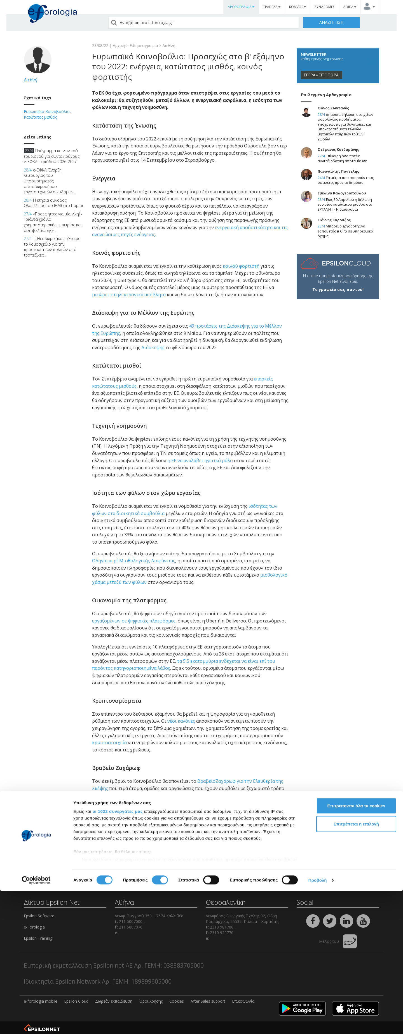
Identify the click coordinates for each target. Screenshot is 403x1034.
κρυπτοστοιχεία (109, 742)
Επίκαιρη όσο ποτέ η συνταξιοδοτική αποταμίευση (342, 158)
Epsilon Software (39, 915)
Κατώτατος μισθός (40, 117)
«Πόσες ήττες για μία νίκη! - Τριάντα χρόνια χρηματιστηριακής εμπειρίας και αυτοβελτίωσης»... (53, 222)
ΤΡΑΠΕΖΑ (271, 6)
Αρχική (119, 45)
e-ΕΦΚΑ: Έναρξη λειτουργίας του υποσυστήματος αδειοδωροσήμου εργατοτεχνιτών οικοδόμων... (50, 180)
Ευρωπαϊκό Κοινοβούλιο (47, 111)
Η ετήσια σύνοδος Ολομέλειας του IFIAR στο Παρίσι (53, 203)
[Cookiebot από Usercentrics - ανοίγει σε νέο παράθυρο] (36, 1023)
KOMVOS (297, 6)
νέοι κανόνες (181, 721)
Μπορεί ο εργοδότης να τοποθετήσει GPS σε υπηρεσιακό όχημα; (345, 231)
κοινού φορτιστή (241, 266)
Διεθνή (168, 45)
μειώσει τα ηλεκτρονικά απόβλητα (129, 295)
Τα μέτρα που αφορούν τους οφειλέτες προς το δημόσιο (346, 180)
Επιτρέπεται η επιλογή (356, 966)
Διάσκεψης (153, 347)
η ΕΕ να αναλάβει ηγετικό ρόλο (200, 460)
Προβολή (317, 1023)
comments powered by (119, 844)
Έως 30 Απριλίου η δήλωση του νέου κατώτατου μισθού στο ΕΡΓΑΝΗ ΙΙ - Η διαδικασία (345, 204)
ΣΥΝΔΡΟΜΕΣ (325, 6)
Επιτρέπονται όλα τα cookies (356, 948)
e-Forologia (34, 927)
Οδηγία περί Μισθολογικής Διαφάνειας (133, 561)
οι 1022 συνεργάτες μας (118, 954)
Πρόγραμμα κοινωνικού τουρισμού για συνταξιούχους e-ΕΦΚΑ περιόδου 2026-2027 (51, 156)
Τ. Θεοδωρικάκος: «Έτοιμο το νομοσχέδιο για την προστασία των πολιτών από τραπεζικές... (52, 247)
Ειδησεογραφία (144, 45)
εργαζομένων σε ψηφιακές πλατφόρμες (133, 621)
